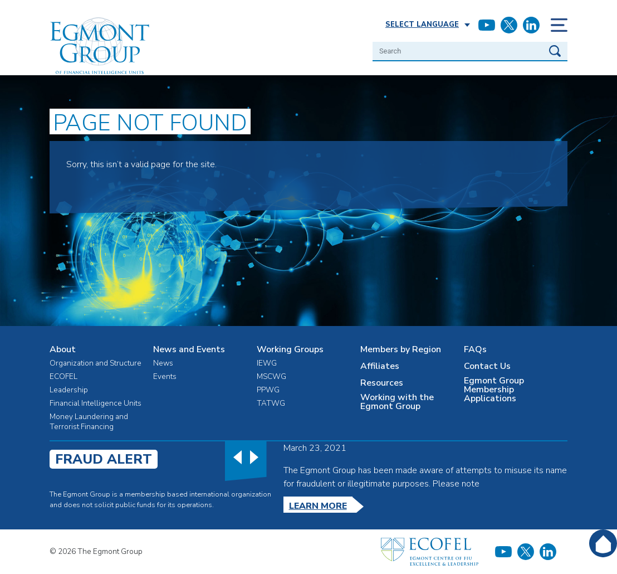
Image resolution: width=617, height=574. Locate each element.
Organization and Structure (95, 363)
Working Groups (290, 350)
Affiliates (379, 366)
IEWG (267, 363)
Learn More (318, 506)
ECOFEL (63, 377)
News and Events (189, 350)
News (163, 363)
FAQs (475, 349)
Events (165, 377)
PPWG (268, 390)
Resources (381, 382)
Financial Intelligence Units (95, 403)
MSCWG (271, 377)
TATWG (271, 403)
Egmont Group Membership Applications (494, 389)
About (63, 350)
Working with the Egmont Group (397, 402)
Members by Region (400, 349)
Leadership (69, 390)
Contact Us (487, 366)
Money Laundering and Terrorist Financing (89, 421)
